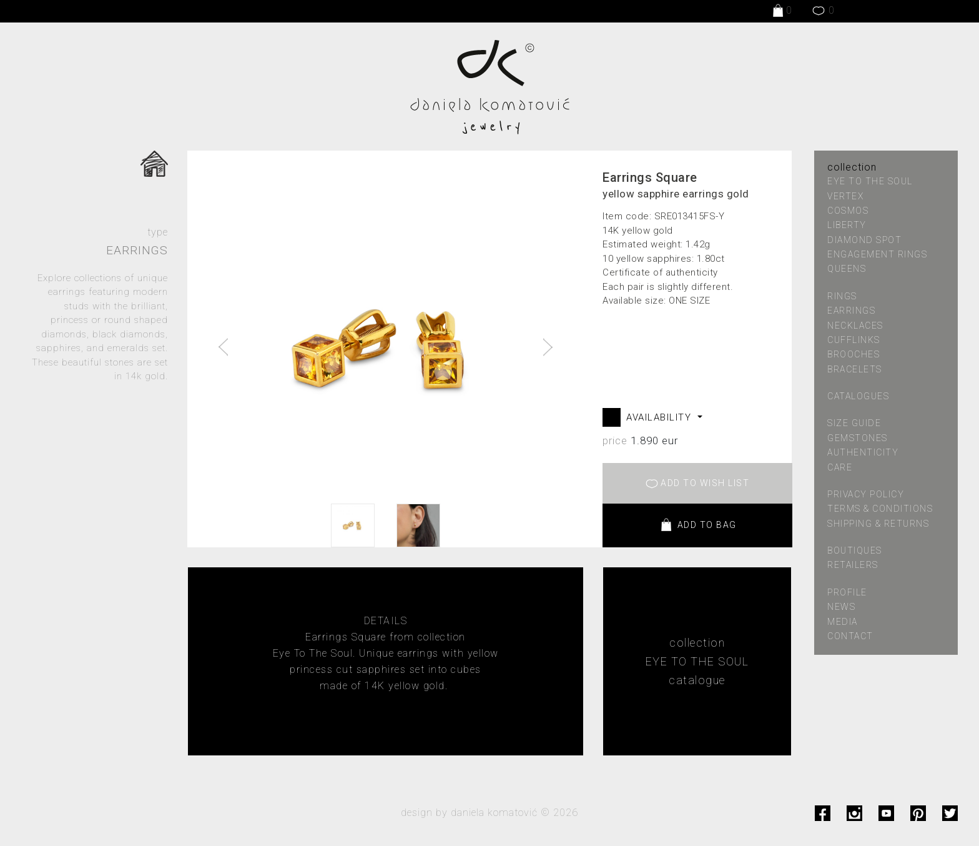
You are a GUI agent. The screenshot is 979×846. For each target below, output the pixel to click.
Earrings (851, 311)
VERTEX (845, 196)
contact (850, 636)
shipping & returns (878, 524)
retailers (852, 565)
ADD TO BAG (697, 525)
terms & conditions (880, 509)
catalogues (858, 396)
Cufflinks (853, 340)
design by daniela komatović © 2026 (489, 813)
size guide (854, 423)
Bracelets (854, 369)
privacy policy (865, 494)
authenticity (862, 452)
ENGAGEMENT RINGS (877, 254)
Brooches (853, 354)
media (842, 622)
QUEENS (846, 269)
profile (847, 592)
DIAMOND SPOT (864, 240)
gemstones (857, 438)
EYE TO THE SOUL (870, 181)
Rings (842, 296)
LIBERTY (847, 225)
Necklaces (855, 326)
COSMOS (847, 211)
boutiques (854, 550)
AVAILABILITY (660, 417)
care (839, 467)
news (841, 607)
